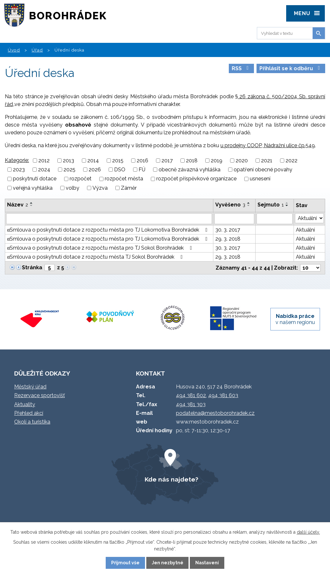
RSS (241, 68)
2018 (192, 161)
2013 (68, 161)
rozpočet (81, 179)
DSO (119, 170)
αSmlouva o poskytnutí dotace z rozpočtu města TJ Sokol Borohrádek (96, 257)
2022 (291, 161)
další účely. (308, 532)
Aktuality (24, 404)
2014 (93, 161)
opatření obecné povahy (263, 170)
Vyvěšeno (230, 205)
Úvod (14, 50)
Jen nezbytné (167, 562)
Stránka (32, 267)
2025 (69, 170)
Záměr (129, 188)
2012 (44, 161)
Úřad (37, 50)
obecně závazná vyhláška (189, 170)
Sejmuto (270, 205)
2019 (216, 161)
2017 (167, 161)
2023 (19, 170)
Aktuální (305, 230)
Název (17, 205)
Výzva (100, 188)
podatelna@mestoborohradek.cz (215, 413)
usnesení (260, 179)
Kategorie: (17, 160)
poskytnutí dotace (34, 179)
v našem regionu (295, 319)
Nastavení (207, 562)
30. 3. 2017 (227, 230)
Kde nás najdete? (171, 479)
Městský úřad (30, 387)
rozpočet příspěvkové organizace (196, 179)
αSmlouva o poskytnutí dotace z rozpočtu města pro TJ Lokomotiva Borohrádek (108, 230)
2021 (266, 161)
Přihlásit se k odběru (290, 68)
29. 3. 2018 (227, 239)
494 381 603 (223, 395)
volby (72, 188)
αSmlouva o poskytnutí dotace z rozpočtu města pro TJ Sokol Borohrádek (100, 248)
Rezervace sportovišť (39, 395)
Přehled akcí (28, 413)
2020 (242, 161)
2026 (95, 170)
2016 (142, 161)
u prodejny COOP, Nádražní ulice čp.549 (267, 145)
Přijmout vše (125, 562)
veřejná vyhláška (33, 188)
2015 (117, 161)
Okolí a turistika (32, 422)
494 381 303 (191, 404)
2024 (44, 170)
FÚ (142, 170)
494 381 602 (191, 395)
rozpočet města (124, 179)
